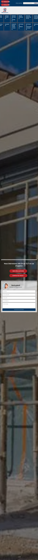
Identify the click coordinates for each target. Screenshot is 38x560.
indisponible (5, 1)
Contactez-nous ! (18, 275)
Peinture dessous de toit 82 (28, 17)
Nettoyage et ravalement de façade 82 (29, 27)
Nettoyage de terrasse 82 (21, 26)
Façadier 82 (7, 25)
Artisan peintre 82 (7, 17)
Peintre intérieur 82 (21, 17)
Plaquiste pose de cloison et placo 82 (14, 27)
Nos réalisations (18, 271)
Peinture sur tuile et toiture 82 (14, 18)
